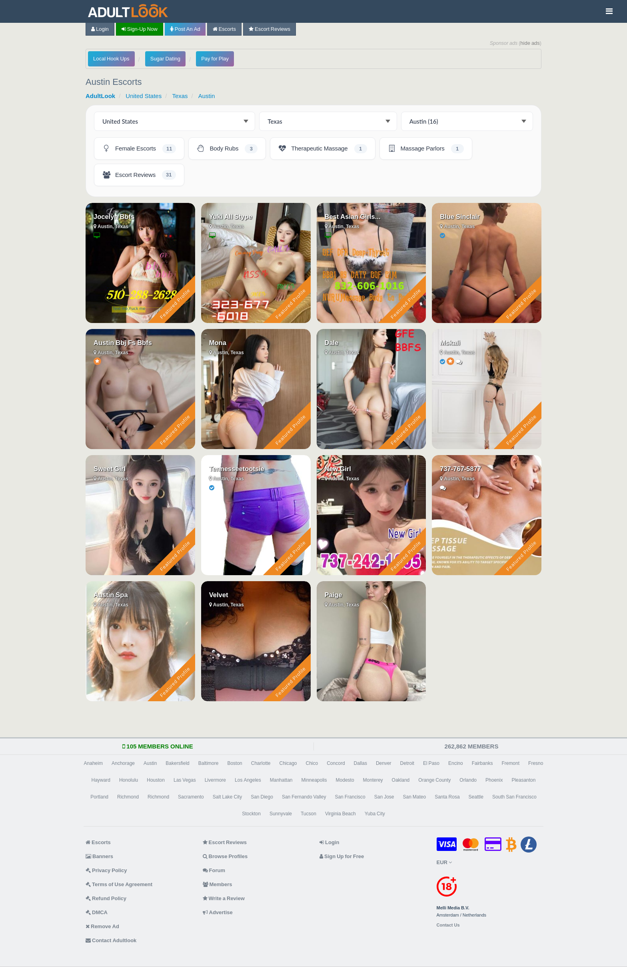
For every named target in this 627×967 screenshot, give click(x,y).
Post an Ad (185, 29)
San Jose (384, 796)
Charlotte (261, 763)
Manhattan (281, 780)
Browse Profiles (225, 856)
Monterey (373, 780)
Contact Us (448, 925)
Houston (156, 780)
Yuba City (375, 813)
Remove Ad (102, 926)
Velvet (218, 595)
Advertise (218, 912)
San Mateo (414, 796)
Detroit (407, 763)
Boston (234, 763)
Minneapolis (314, 780)
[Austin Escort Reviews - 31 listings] (139, 175)
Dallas (360, 763)
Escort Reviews (269, 29)
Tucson (308, 813)
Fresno (535, 763)
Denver (383, 763)
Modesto (345, 780)
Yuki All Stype (230, 216)
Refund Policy (106, 898)
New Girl (338, 468)
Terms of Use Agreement (119, 884)
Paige (333, 595)
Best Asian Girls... (353, 216)
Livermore (215, 780)
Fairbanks (482, 763)
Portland (99, 796)
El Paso (431, 763)
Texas (180, 96)
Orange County (434, 780)
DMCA (97, 912)
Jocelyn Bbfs (114, 216)
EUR (444, 862)
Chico (312, 763)
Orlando (468, 780)
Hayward (101, 780)
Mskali (450, 342)
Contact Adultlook (111, 940)
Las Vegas (185, 780)
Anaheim (93, 763)
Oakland (401, 780)
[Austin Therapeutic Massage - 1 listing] (322, 148)
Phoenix (494, 780)
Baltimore (208, 763)
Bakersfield (177, 763)
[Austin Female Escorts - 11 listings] (139, 148)
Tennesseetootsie (236, 468)
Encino (455, 763)
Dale (332, 342)
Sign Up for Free (341, 856)
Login (100, 29)
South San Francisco (514, 796)
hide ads (530, 43)
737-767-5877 (460, 468)
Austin (206, 96)
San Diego (262, 796)
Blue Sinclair (459, 216)
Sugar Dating (165, 58)
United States (144, 96)
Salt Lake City (227, 796)
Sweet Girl (110, 468)
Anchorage (123, 763)
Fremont (510, 763)
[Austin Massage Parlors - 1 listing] (425, 148)
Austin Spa (111, 595)
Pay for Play (215, 58)
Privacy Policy (106, 870)
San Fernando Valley (304, 796)
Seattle (476, 796)
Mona (217, 342)
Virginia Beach (340, 813)
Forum (214, 870)
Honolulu (128, 780)
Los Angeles (248, 780)
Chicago (288, 763)
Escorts (224, 29)
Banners (99, 856)
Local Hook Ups (111, 58)
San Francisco (350, 796)
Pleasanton (523, 780)
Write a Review (224, 898)
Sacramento (191, 796)
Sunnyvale (281, 813)
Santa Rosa (447, 796)
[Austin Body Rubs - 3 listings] (227, 148)
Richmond (128, 796)
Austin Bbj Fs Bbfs (123, 342)
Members (217, 884)
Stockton (251, 813)
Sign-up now (140, 29)
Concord (336, 763)
